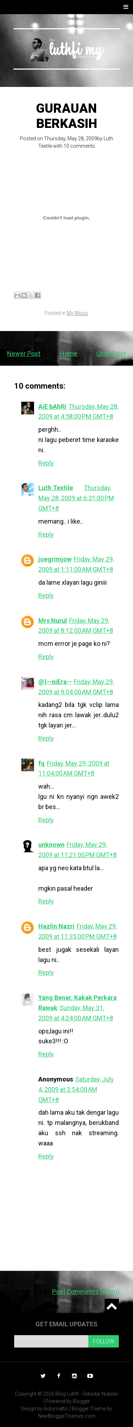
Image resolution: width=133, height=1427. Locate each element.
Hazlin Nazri (56, 926)
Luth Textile (55, 487)
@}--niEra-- (55, 681)
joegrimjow (55, 559)
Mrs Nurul (52, 620)
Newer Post (23, 353)
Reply (46, 463)
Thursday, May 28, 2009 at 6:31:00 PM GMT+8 (76, 498)
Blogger (81, 1401)
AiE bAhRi (52, 406)
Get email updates (66, 1324)
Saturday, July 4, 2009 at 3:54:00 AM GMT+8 (76, 1089)
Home (68, 353)
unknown (51, 844)
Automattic (56, 1408)
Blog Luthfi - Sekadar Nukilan (86, 1394)
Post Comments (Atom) (86, 1291)
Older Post (111, 353)
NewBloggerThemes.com (66, 1416)
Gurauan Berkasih (66, 116)
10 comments (79, 146)
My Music (77, 313)
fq (41, 763)
